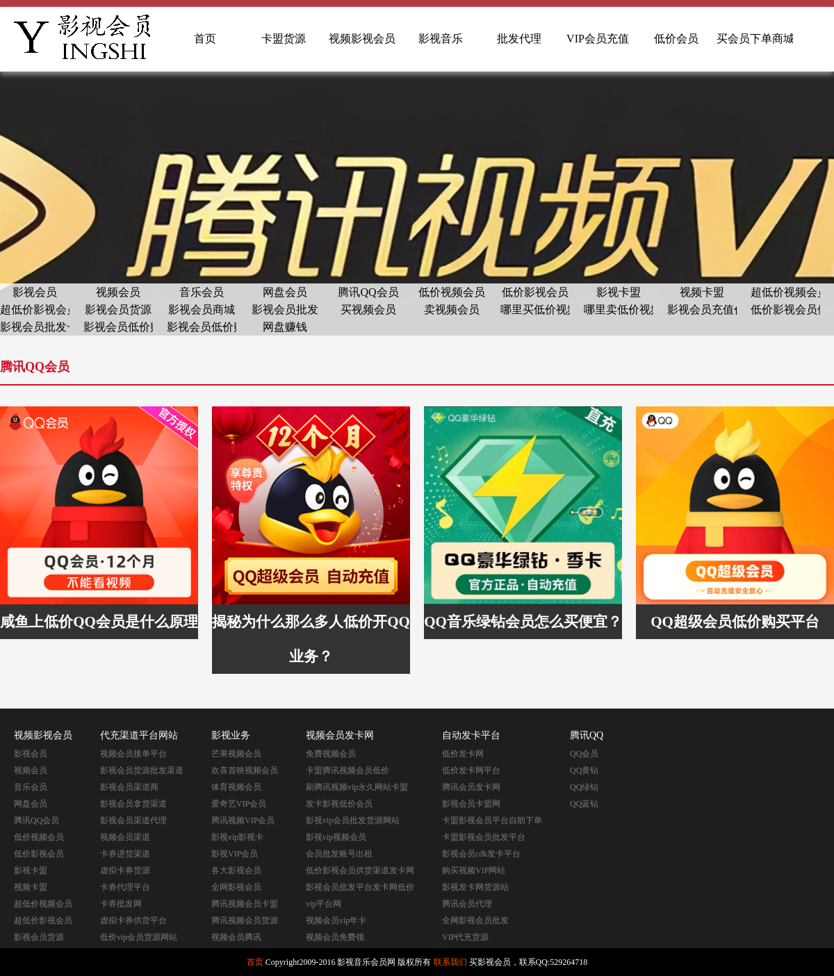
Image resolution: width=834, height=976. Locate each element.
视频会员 (118, 292)
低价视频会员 (451, 292)
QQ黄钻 (584, 770)
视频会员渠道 (125, 837)
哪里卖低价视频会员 (618, 309)
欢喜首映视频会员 (244, 770)
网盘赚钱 (285, 327)
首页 (205, 38)
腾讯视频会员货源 (244, 920)
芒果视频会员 (236, 754)
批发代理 (519, 38)
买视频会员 (368, 309)
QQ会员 (584, 754)
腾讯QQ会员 (368, 292)
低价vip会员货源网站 (138, 937)
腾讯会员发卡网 (471, 787)
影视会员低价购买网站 (201, 327)
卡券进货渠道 (125, 854)
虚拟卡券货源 (125, 870)
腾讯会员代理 (467, 904)
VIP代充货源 (465, 937)
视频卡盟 (702, 292)
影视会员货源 (118, 309)
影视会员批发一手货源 (35, 327)
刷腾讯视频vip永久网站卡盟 (357, 787)
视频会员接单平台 (133, 754)
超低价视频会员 (785, 292)
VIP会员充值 (597, 38)
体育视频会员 (236, 787)
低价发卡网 (463, 754)
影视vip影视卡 (237, 837)
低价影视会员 (535, 292)
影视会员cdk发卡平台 (481, 854)
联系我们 (450, 962)
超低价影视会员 (35, 309)
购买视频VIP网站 (473, 870)
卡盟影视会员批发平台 (483, 837)
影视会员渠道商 (129, 787)
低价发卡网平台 (471, 770)
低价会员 (676, 38)
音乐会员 (201, 292)
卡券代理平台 (125, 887)
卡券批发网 (121, 904)
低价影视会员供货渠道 (785, 309)
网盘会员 (285, 292)
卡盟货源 (283, 38)
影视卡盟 (618, 292)
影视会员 (35, 292)
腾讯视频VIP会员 (243, 820)
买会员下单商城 (755, 38)
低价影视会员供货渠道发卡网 (360, 870)
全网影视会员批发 (475, 920)
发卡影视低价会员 (339, 804)
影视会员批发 (285, 309)
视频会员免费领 (335, 937)
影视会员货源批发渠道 (141, 770)
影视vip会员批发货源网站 (353, 820)
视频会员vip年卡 (336, 920)
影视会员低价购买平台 (118, 327)
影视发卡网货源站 (475, 887)
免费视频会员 (331, 754)
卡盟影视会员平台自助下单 (492, 820)
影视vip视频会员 (336, 837)
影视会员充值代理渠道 (702, 309)
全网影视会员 (236, 887)
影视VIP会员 (234, 854)
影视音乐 (440, 38)
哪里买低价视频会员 (535, 309)
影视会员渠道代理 (133, 820)
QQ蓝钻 (584, 804)
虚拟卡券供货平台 (133, 920)
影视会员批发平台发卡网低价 (360, 887)
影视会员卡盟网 (471, 804)
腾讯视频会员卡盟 (244, 904)
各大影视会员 (236, 870)
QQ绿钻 (584, 787)
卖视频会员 (452, 309)
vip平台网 (323, 904)
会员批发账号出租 (339, 854)
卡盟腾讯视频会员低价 (347, 770)
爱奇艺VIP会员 (238, 804)
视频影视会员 (362, 38)
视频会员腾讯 (236, 937)
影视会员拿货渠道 (133, 804)
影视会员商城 (201, 309)
